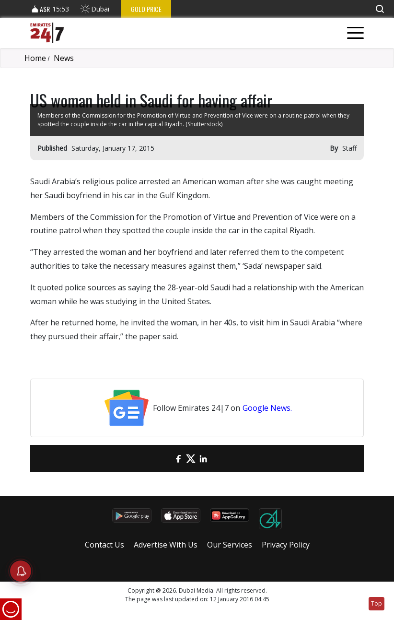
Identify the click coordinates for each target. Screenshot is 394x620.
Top (376, 603)
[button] (379, 9)
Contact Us (104, 544)
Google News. (267, 408)
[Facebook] (178, 458)
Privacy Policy (286, 544)
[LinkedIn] (203, 458)
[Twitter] (191, 458)
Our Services (229, 544)
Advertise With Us (165, 544)
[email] (166, 458)
